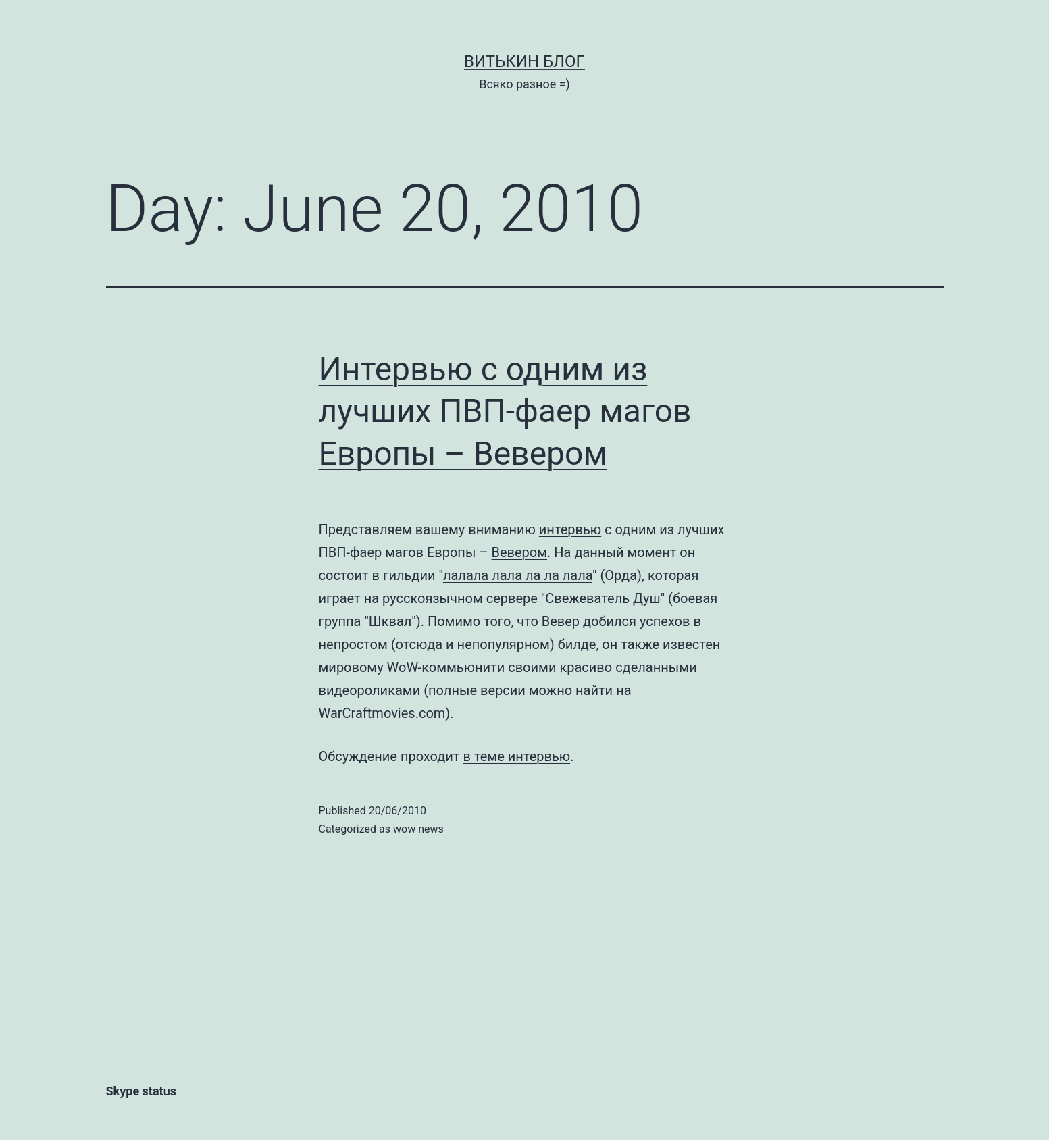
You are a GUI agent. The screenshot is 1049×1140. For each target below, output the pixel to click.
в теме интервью (517, 756)
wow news (418, 829)
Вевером (520, 552)
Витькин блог (524, 61)
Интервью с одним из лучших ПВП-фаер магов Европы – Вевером (505, 411)
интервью (570, 529)
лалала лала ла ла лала (517, 575)
